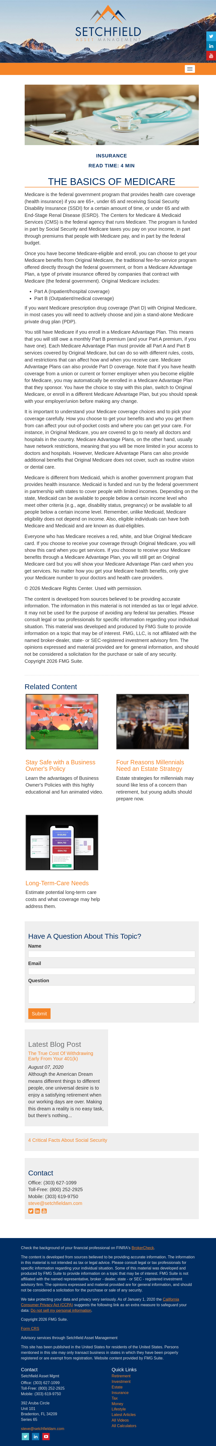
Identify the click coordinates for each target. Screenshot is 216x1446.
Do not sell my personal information (61, 1310)
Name (34, 946)
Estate (117, 1387)
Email (34, 963)
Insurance (120, 1393)
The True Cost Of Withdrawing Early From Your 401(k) (60, 1056)
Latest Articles (124, 1415)
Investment (121, 1382)
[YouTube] (211, 55)
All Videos (120, 1420)
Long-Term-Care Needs (57, 883)
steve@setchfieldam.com (55, 1203)
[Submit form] (39, 1013)
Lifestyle (119, 1409)
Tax (115, 1398)
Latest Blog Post (54, 1044)
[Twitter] (211, 36)
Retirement (121, 1376)
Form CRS (30, 1329)
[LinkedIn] (211, 46)
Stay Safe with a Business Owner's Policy (61, 765)
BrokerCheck (143, 1248)
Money (117, 1404)
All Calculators (124, 1426)
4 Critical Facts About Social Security (67, 1140)
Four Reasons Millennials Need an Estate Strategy (150, 765)
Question (38, 980)
